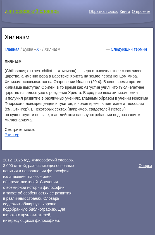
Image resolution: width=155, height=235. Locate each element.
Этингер (12, 135)
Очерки (145, 165)
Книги (125, 11)
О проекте (141, 11)
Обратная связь (103, 11)
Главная (12, 49)
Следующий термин (129, 49)
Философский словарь (32, 11)
